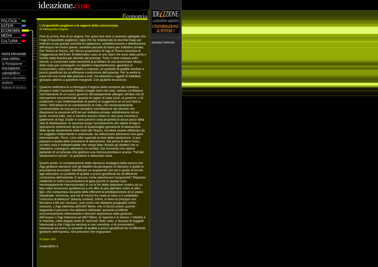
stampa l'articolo (163, 42)
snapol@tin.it (49, 246)
